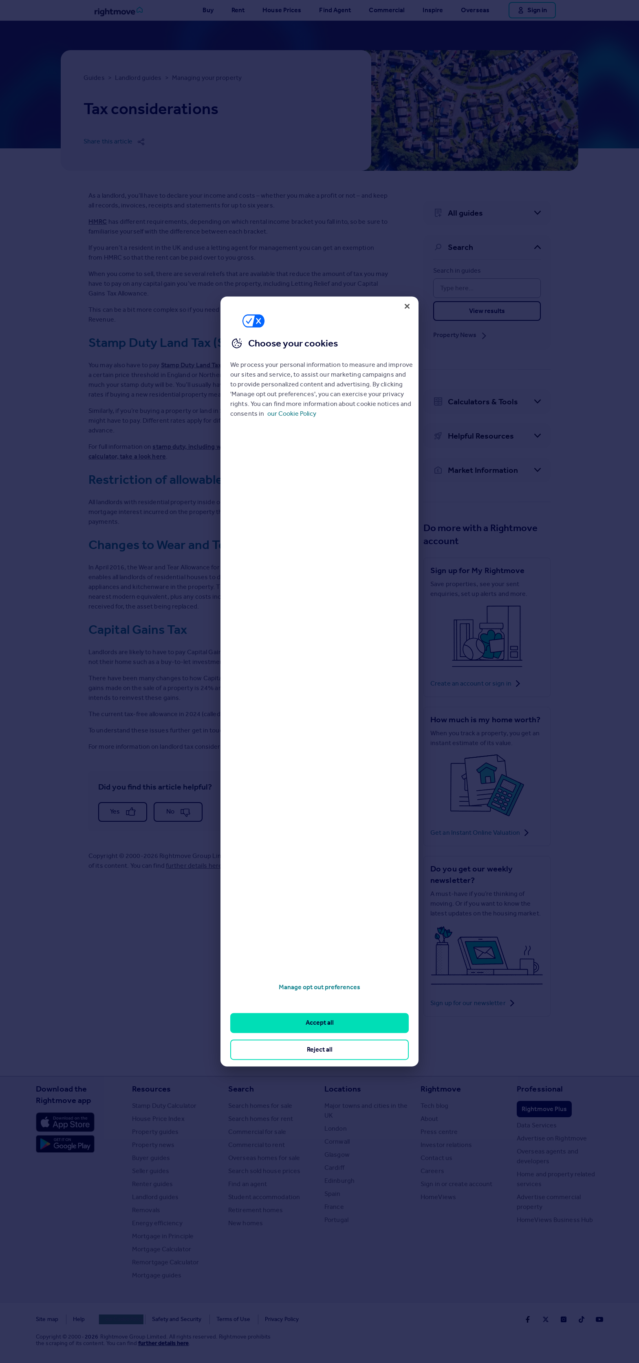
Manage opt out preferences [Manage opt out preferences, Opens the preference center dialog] (319, 987)
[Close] (407, 306)
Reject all (320, 1049)
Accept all (320, 1023)
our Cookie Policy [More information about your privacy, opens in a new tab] (291, 413)
